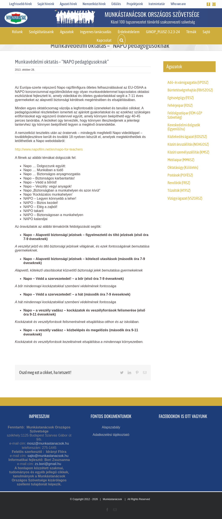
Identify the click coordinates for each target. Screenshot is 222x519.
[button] (122, 40)
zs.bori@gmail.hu (48, 464)
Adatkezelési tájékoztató (111, 435)
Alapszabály (111, 427)
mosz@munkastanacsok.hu (48, 443)
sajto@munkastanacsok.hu (47, 456)
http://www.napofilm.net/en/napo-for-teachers (49, 149)
